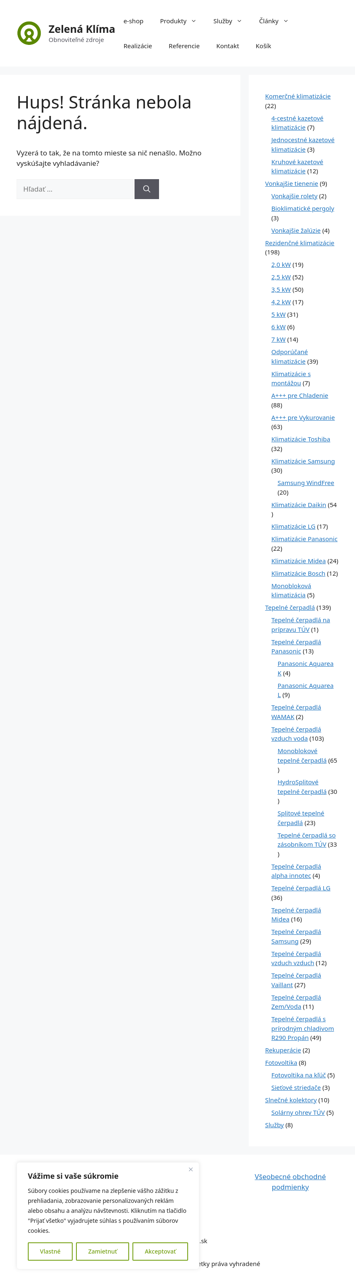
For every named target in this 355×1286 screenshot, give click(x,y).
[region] (108, 1215)
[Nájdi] (147, 189)
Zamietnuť (102, 1251)
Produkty (182, 20)
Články (278, 20)
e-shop (133, 21)
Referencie (184, 46)
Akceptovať (160, 1251)
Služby (232, 20)
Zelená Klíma (82, 29)
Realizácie (137, 46)
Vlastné (50, 1251)
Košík (263, 46)
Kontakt (227, 46)
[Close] (191, 1169)
